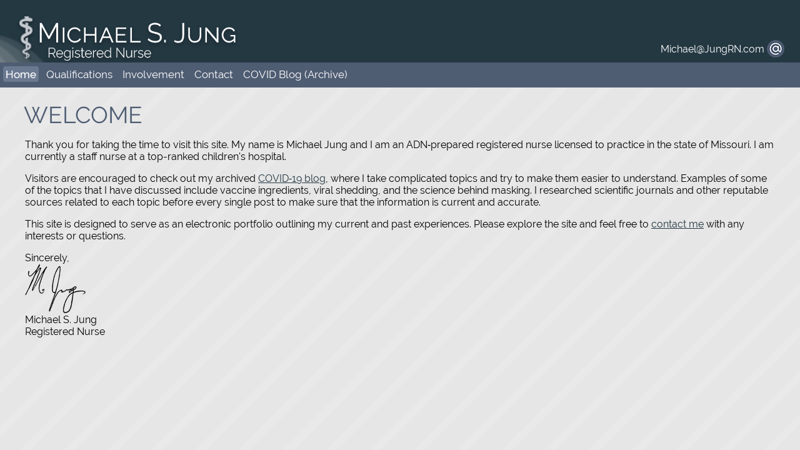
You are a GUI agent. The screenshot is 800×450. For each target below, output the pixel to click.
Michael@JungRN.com (712, 49)
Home (21, 74)
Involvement (153, 74)
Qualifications (79, 74)
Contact (213, 74)
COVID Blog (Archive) (295, 74)
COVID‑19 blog (292, 178)
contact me (677, 224)
